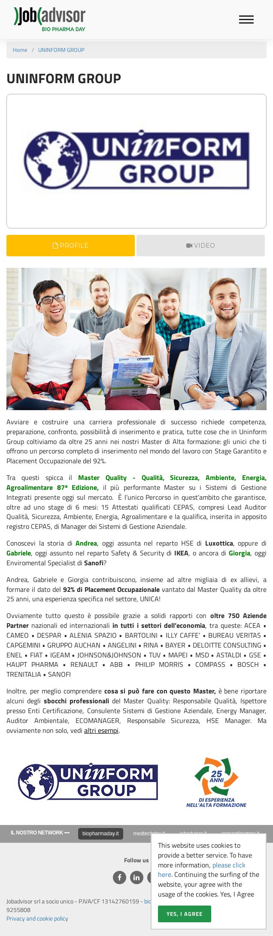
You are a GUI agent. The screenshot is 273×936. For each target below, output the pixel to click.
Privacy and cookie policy (37, 918)
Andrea (86, 543)
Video (200, 245)
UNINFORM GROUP (61, 49)
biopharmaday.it (100, 834)
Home (20, 49)
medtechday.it (149, 834)
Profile (70, 245)
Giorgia (239, 553)
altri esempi (101, 730)
